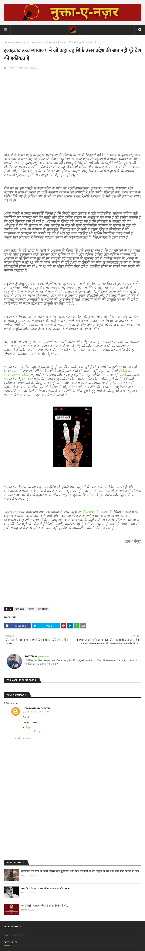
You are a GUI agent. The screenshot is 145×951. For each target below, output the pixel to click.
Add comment (23, 738)
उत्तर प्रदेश (19, 609)
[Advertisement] (72, 100)
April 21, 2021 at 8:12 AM (37, 712)
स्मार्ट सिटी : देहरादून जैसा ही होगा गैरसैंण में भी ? (44, 905)
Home (7, 42)
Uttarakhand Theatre (37, 708)
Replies (29, 727)
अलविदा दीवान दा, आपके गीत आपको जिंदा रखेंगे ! (46, 888)
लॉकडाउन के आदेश (95, 512)
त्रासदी (31, 609)
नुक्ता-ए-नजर (13, 67)
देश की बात (17, 42)
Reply (26, 723)
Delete (34, 723)
